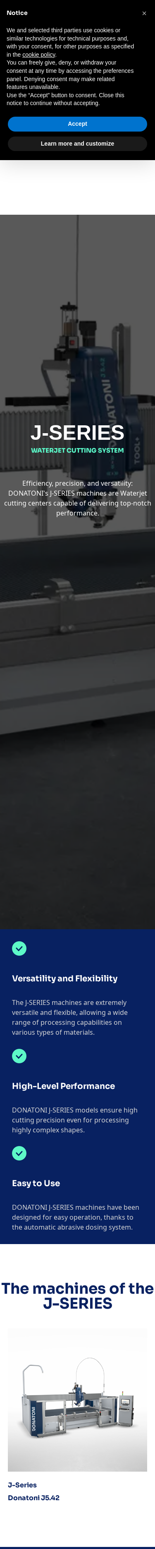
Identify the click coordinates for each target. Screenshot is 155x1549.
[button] (144, 13)
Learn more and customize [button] (77, 143)
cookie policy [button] (38, 54)
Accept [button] (77, 123)
